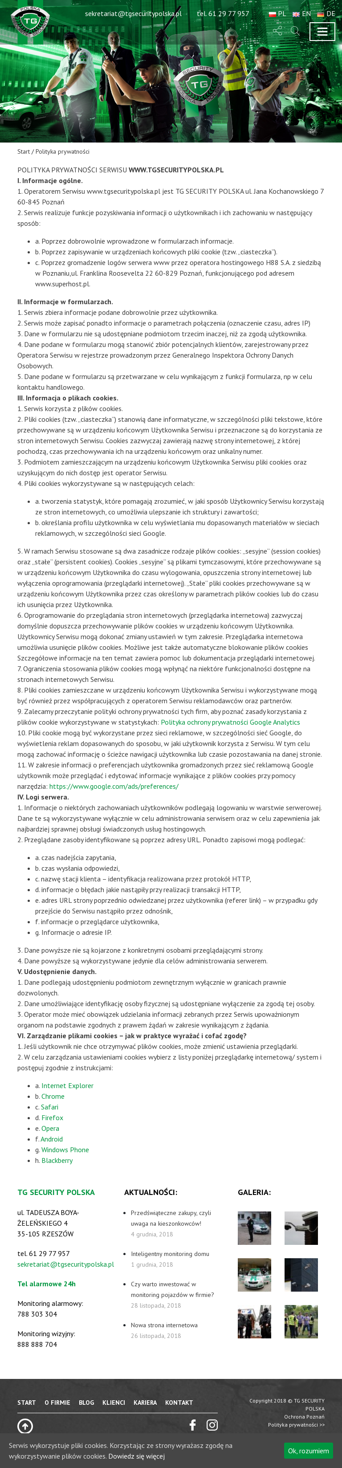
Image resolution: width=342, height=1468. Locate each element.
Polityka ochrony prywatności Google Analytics (230, 722)
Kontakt (179, 1403)
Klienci (113, 1403)
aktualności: (150, 1192)
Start (23, 151)
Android (52, 1138)
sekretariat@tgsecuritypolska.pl (65, 1264)
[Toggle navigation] (322, 31)
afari (51, 1106)
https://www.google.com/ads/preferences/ (114, 786)
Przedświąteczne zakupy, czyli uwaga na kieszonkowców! (171, 1223)
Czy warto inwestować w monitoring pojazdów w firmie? (172, 1294)
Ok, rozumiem (308, 1450)
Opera (50, 1128)
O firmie (57, 1403)
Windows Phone (65, 1149)
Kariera (145, 1403)
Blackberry (57, 1160)
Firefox (52, 1117)
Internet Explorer (67, 1085)
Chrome (53, 1096)
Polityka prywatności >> (296, 1424)
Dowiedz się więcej (136, 1456)
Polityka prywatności (63, 151)
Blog (86, 1403)
